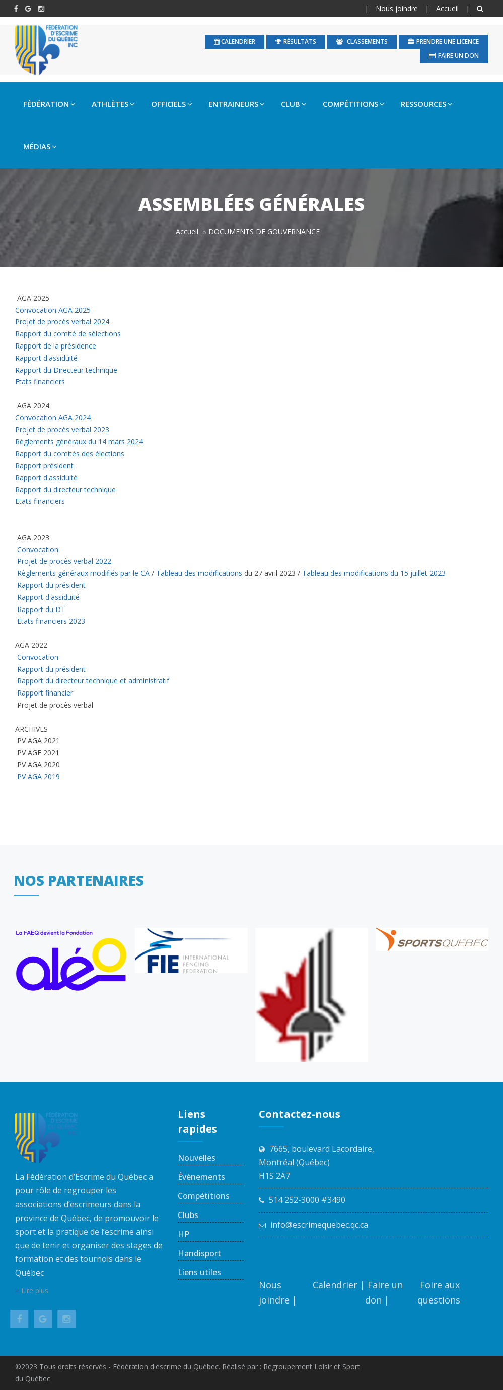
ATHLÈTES (113, 104)
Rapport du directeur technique (65, 489)
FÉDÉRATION (49, 104)
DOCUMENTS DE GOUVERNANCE (264, 231)
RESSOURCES (427, 104)
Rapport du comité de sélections (68, 333)
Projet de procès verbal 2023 (62, 430)
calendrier (234, 41)
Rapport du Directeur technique (66, 370)
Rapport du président (52, 585)
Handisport (199, 1253)
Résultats (295, 41)
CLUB (294, 104)
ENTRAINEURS (236, 104)
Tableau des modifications (199, 573)
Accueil (447, 8)
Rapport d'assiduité (46, 358)
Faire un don (454, 55)
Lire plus (31, 1290)
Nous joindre (397, 8)
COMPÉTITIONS (354, 104)
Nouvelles (196, 1157)
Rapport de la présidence (55, 346)
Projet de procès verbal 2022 (64, 561)
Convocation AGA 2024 (54, 417)
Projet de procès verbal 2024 (62, 321)
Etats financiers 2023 (52, 621)
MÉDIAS (40, 146)
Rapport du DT (42, 609)
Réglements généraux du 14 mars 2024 (80, 441)
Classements (362, 41)
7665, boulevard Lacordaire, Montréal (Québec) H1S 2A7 (316, 1162)
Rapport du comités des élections (71, 453)
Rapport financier (45, 693)
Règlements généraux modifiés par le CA (83, 573)
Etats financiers (40, 381)
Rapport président (45, 465)
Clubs (188, 1215)
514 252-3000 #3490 (307, 1199)
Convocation (37, 549)
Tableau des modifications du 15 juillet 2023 (374, 573)
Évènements (201, 1176)
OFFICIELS (171, 104)
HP (183, 1234)
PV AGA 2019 (38, 776)
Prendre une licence (443, 41)
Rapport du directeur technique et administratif (92, 680)
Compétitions (204, 1195)
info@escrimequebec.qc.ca (319, 1224)
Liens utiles (199, 1272)
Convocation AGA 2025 (53, 310)
